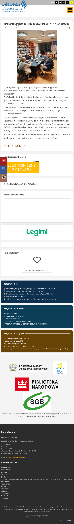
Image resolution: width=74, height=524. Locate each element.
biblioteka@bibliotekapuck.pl (16, 458)
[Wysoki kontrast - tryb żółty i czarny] (71, 2)
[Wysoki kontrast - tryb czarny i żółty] (67, 2)
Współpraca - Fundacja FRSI (13, 341)
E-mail (69, 28)
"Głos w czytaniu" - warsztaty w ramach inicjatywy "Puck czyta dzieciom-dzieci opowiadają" (36, 349)
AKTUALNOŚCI (13, 146)
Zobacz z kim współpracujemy (37, 270)
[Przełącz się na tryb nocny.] (60, 2)
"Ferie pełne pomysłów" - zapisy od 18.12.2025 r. (21, 346)
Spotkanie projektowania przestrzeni (17, 338)
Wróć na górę (65, 520)
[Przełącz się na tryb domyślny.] (56, 2)
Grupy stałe (15, 28)
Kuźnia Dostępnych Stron (37, 516)
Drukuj (67, 28)
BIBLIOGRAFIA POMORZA (20, 184)
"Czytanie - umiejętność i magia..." (15, 344)
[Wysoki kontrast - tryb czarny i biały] (63, 2)
